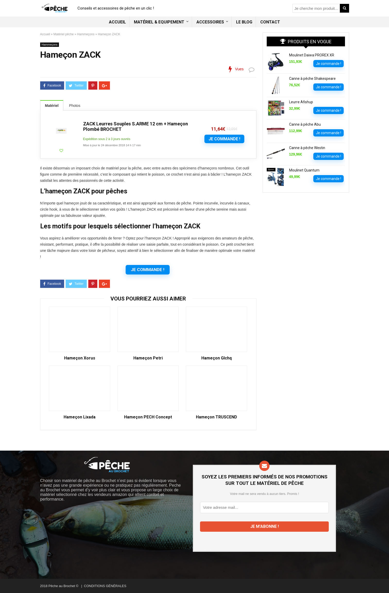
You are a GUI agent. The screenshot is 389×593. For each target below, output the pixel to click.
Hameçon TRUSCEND (216, 417)
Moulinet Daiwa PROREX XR (311, 55)
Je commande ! (224, 138)
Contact (270, 22)
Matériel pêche (64, 34)
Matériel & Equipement (159, 22)
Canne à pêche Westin (307, 148)
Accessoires (210, 22)
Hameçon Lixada (80, 417)
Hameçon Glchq (216, 358)
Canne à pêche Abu (305, 124)
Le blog (244, 22)
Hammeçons (85, 34)
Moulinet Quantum (304, 170)
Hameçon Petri (148, 358)
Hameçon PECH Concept (148, 417)
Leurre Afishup (301, 102)
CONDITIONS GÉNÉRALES (105, 586)
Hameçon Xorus (79, 358)
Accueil (117, 22)
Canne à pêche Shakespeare (312, 78)
